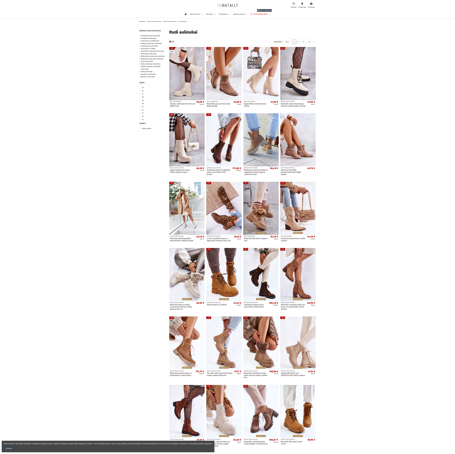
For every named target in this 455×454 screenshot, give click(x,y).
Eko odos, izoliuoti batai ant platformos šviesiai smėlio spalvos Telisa (218, 444)
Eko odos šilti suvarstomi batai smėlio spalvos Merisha (219, 374)
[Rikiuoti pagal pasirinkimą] (278, 41)
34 (143, 119)
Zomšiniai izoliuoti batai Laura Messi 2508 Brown (254, 306)
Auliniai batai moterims (150, 30)
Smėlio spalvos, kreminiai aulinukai (150, 67)
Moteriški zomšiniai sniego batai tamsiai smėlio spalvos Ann (256, 375)
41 (143, 107)
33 (143, 110)
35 (143, 88)
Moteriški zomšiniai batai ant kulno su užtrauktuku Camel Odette (293, 307)
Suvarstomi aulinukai (149, 46)
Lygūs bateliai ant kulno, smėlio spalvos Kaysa (180, 171)
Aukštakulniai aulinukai (150, 36)
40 (143, 104)
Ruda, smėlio (146, 128)
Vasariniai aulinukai (148, 54)
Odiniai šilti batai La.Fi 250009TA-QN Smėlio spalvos (293, 374)
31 (143, 113)
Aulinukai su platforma (150, 41)
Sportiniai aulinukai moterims (152, 51)
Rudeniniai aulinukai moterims (153, 56)
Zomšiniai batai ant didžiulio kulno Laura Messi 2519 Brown (218, 172)
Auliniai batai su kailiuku (217, 305)
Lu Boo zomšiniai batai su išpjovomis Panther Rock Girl (219, 239)
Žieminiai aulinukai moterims (152, 59)
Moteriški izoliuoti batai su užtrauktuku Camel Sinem (181, 374)
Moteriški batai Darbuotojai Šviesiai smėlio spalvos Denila (293, 105)
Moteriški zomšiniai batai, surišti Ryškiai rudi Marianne (256, 443)
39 (143, 100)
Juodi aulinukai (147, 61)
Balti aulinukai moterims (150, 64)
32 (143, 116)
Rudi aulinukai (146, 72)
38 (143, 97)
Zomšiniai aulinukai (148, 38)
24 (287, 42)
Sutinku (9, 448)
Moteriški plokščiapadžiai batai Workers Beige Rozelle (181, 239)
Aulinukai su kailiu (148, 49)
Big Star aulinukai (148, 77)
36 (143, 91)
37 (143, 94)
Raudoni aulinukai (148, 74)
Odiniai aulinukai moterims (151, 43)
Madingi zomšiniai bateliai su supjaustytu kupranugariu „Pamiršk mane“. (256, 172)
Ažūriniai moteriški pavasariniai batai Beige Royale (291, 172)
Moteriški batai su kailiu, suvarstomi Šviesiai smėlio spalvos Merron (181, 307)
